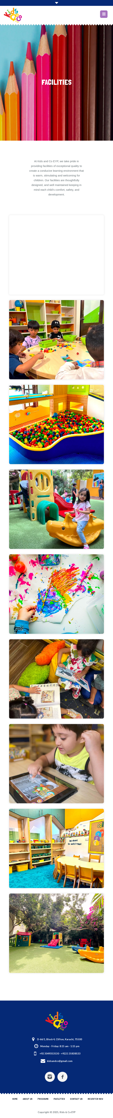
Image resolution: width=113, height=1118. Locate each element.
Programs (43, 1098)
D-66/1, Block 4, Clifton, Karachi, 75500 (59, 1039)
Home (15, 1098)
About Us (27, 1098)
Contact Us (76, 1098)
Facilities (59, 1098)
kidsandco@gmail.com (59, 1061)
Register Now (95, 1098)
